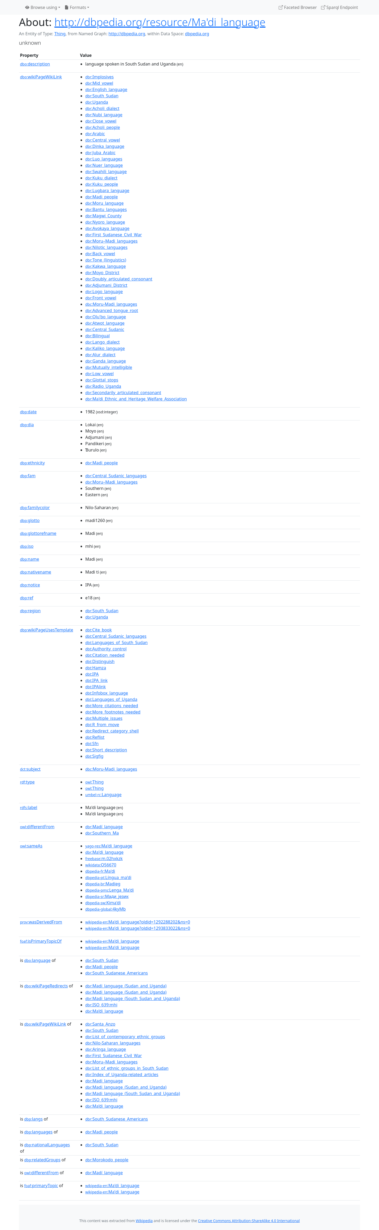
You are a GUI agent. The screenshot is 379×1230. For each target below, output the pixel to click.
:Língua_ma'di (108, 877)
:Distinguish (99, 661)
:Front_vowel (100, 298)
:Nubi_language (103, 115)
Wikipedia (144, 1220)
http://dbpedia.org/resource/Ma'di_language (160, 22)
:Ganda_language (105, 361)
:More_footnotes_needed (113, 712)
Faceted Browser (298, 7)
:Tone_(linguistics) (105, 260)
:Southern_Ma (102, 833)
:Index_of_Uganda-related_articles (121, 1074)
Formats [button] (75, 7)
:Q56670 (100, 865)
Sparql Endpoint (339, 7)
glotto (29, 520)
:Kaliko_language (105, 348)
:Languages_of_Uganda (111, 699)
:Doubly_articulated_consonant (118, 279)
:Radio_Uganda (103, 386)
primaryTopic (41, 1185)
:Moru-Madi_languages (111, 304)
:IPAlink (95, 687)
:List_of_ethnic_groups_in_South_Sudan (126, 1068)
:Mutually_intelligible (108, 367)
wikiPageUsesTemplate (46, 630)
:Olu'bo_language (105, 317)
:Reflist (94, 737)
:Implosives (99, 77)
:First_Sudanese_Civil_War (113, 235)
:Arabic (95, 134)
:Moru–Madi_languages (111, 241)
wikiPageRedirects (46, 986)
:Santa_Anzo (100, 1024)
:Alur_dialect (100, 355)
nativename (35, 572)
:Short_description (106, 750)
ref (26, 598)
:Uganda (96, 102)
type (27, 782)
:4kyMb (105, 909)
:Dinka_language (104, 146)
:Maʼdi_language (104, 852)
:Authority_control (106, 649)
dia (27, 425)
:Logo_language (104, 291)
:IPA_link (96, 680)
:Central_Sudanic (104, 329)
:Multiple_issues (103, 718)
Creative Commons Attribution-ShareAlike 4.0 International (249, 1220)
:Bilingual (97, 336)
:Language (103, 794)
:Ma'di (100, 871)
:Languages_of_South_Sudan (116, 642)
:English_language (106, 89)
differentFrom (37, 827)
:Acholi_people (102, 127)
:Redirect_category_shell (112, 731)
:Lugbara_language (107, 190)
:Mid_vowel (99, 83)
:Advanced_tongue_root (111, 310)
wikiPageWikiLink (41, 77)
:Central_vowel (102, 140)
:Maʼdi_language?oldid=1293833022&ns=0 (137, 928)
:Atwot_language (104, 323)
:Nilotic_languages (106, 247)
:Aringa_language (105, 1049)
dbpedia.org (197, 34)
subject (30, 769)
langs (33, 1119)
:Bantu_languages (106, 209)
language (37, 960)
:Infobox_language (106, 693)
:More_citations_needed (111, 706)
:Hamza (95, 668)
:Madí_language (104, 827)
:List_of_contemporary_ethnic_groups (125, 1037)
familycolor (35, 507)
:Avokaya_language (107, 228)
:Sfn (92, 743)
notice (30, 585)
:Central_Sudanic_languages (116, 476)
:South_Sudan (101, 96)
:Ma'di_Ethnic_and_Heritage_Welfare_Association (136, 399)
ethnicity (32, 463)
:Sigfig (94, 756)
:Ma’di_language (104, 1011)
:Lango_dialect (102, 342)
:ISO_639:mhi (101, 1005)
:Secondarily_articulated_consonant (123, 392)
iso (26, 546)
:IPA (92, 674)
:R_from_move (102, 724)
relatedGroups (42, 1160)
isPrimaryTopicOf (41, 941)
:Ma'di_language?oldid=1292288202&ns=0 (137, 922)
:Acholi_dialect (102, 108)
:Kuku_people (101, 184)
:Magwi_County (103, 216)
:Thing (94, 782)
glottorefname (38, 533)
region (30, 611)
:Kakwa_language (105, 266)
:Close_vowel (100, 121)
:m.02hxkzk (104, 858)
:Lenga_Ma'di (109, 890)
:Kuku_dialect (101, 178)
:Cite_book (98, 630)
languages (38, 1132)
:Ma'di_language (108, 846)
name (29, 559)
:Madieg (102, 884)
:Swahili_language (106, 171)
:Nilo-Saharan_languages (113, 1043)
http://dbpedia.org (126, 34)
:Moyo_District (102, 272)
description (35, 64)
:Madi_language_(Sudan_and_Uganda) (126, 986)
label (28, 807)
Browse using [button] (41, 7)
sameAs (31, 846)
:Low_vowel (99, 373)
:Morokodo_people (106, 1160)
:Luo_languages (103, 159)
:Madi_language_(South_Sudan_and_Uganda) (132, 998)
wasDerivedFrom (41, 922)
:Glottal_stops (101, 380)
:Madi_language (104, 1081)
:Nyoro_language (105, 222)
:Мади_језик (106, 896)
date (28, 412)
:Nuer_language (104, 165)
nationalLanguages (47, 1145)
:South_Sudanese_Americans (116, 973)
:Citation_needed (104, 655)
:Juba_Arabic (100, 152)
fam (28, 476)
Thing (60, 34)
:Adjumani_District (106, 285)
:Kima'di (103, 903)
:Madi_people (101, 197)
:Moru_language (104, 203)
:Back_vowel (100, 254)
